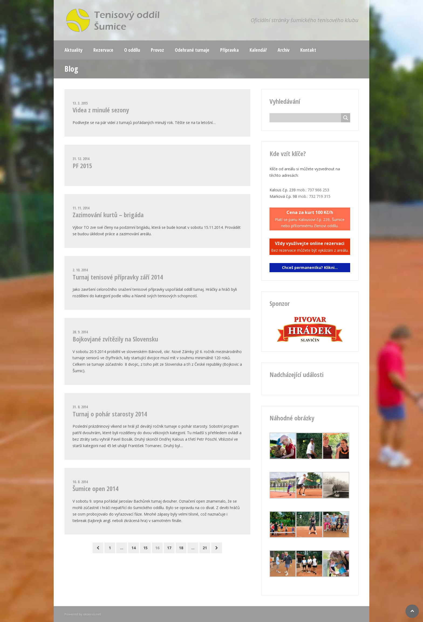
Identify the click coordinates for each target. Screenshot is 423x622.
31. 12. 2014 (81, 158)
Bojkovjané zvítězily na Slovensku (115, 338)
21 (205, 547)
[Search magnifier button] (345, 117)
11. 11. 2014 (81, 207)
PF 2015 (82, 165)
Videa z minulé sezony (101, 109)
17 (169, 547)
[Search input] (307, 117)
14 (133, 547)
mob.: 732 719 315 (314, 196)
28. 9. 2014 (80, 331)
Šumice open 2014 (95, 488)
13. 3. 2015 (80, 103)
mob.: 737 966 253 (313, 189)
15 (145, 547)
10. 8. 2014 (80, 481)
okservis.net (92, 614)
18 (181, 547)
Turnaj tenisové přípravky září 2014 (118, 276)
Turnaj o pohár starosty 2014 (110, 413)
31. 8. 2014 (80, 406)
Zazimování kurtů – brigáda (108, 214)
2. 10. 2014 (80, 269)
